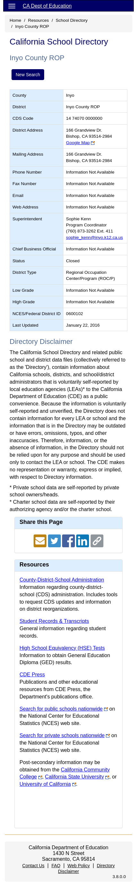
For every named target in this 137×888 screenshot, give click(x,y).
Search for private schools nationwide (62, 735)
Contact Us (33, 865)
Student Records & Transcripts (54, 621)
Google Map (78, 142)
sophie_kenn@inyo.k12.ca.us (94, 237)
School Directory (72, 20)
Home (15, 20)
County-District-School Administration (62, 579)
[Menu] (12, 6)
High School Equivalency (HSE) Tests (62, 648)
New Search (28, 74)
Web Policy (79, 865)
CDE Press (32, 674)
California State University (74, 776)
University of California (45, 784)
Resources (38, 20)
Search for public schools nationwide (61, 709)
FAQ (56, 865)
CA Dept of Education (47, 6)
